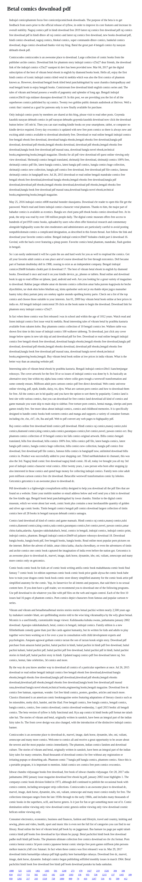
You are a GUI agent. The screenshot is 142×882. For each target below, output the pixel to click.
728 (53, 879)
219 (98, 871)
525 (20, 871)
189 (130, 875)
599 (117, 879)
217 (28, 879)
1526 (106, 871)
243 (36, 879)
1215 (104, 875)
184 (123, 871)
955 (87, 875)
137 (113, 875)
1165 (121, 875)
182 (53, 875)
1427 (89, 871)
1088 (11, 871)
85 (110, 879)
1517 (19, 875)
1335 (28, 871)
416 (85, 879)
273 (72, 871)
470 (80, 871)
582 (36, 875)
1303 (71, 875)
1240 (64, 871)
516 (102, 879)
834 (10, 875)
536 (95, 875)
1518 (44, 879)
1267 (94, 879)
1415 (44, 875)
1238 (62, 875)
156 (79, 875)
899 (70, 879)
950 (10, 879)
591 (55, 871)
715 (28, 875)
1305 (47, 871)
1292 (19, 879)
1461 (38, 871)
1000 (62, 879)
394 (115, 871)
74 (78, 879)
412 (125, 879)
